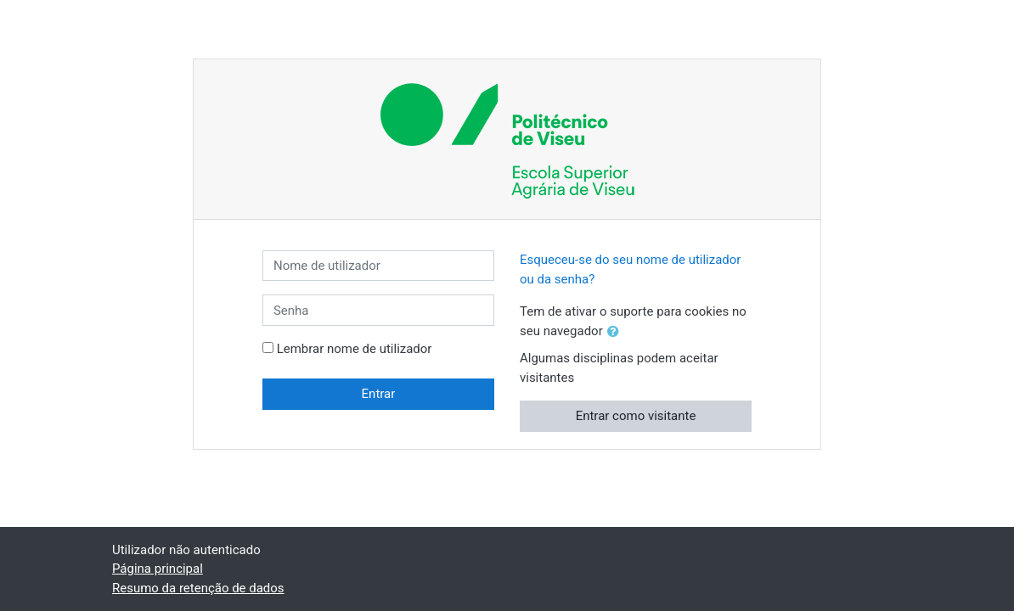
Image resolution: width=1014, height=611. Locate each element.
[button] (617, 332)
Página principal (157, 568)
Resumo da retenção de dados (198, 588)
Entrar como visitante (636, 415)
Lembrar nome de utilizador (354, 348)
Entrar (379, 393)
